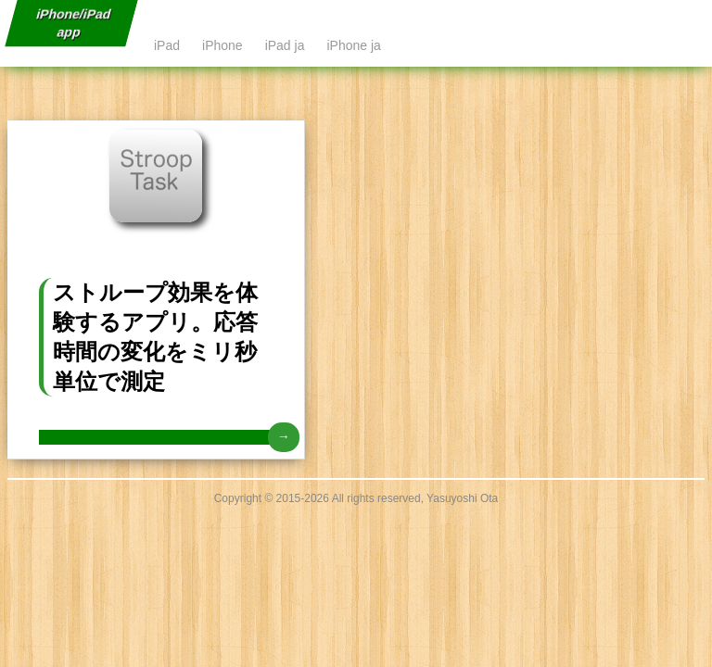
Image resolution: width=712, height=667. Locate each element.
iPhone (222, 45)
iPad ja (285, 45)
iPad (167, 45)
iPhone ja (353, 45)
